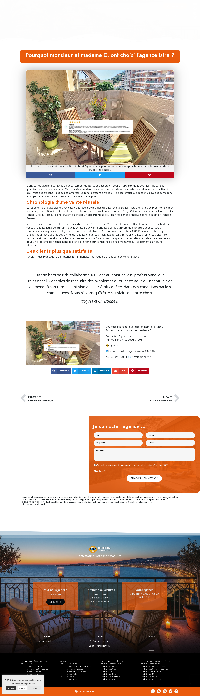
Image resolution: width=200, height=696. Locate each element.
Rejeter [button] (22, 688)
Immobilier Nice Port (68, 677)
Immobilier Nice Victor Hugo (110, 669)
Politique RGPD (152, 650)
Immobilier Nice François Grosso (152, 666)
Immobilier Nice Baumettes (150, 679)
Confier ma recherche (99, 641)
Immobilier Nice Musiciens (150, 664)
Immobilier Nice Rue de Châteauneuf (34, 669)
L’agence (46, 636)
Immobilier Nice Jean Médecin (71, 669)
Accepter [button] (11, 688)
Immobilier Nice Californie (110, 679)
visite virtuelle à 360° (124, 231)
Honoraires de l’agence (152, 645)
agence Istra (127, 336)
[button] (175, 6)
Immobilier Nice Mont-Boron (110, 664)
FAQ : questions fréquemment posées (34, 661)
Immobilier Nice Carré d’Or (70, 679)
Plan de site (152, 641)
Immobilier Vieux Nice (68, 664)
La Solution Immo (87, 691)
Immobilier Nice (26, 664)
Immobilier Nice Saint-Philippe (111, 671)
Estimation (99, 636)
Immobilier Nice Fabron (149, 677)
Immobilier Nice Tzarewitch (30, 671)
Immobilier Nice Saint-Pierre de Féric (154, 669)
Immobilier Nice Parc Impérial (111, 674)
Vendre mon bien (46, 641)
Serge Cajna (130, 211)
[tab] (71, 8)
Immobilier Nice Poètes (69, 674)
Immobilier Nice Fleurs (108, 666)
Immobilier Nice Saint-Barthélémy (73, 671)
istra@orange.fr (141, 357)
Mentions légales (152, 636)
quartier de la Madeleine (41, 189)
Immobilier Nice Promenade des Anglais (75, 666)
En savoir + (34, 688)
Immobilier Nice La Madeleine (31, 666)
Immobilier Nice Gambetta (110, 677)
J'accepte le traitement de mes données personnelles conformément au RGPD (132, 465)
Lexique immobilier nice (99, 645)
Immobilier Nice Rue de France (151, 671)
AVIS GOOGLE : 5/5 (175, 15)
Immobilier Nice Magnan (149, 674)
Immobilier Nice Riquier (29, 674)
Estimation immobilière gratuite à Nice (155, 661)
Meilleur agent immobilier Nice (111, 661)
